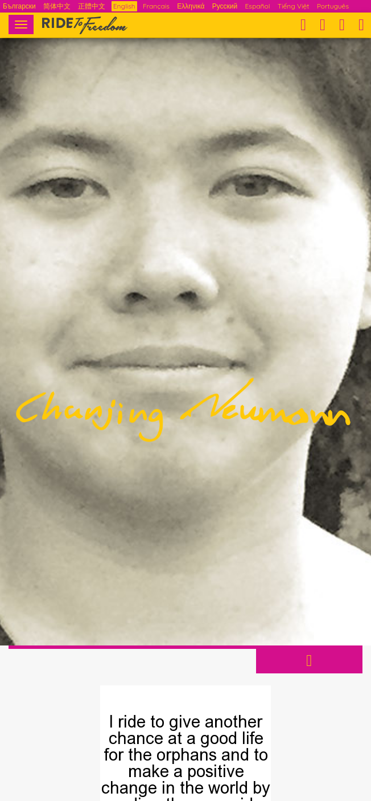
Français (156, 6)
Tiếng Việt (294, 6)
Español (257, 6)
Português (333, 6)
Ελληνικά (190, 6)
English (124, 6)
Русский (225, 6)
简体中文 (57, 6)
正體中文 (91, 6)
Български (19, 6)
